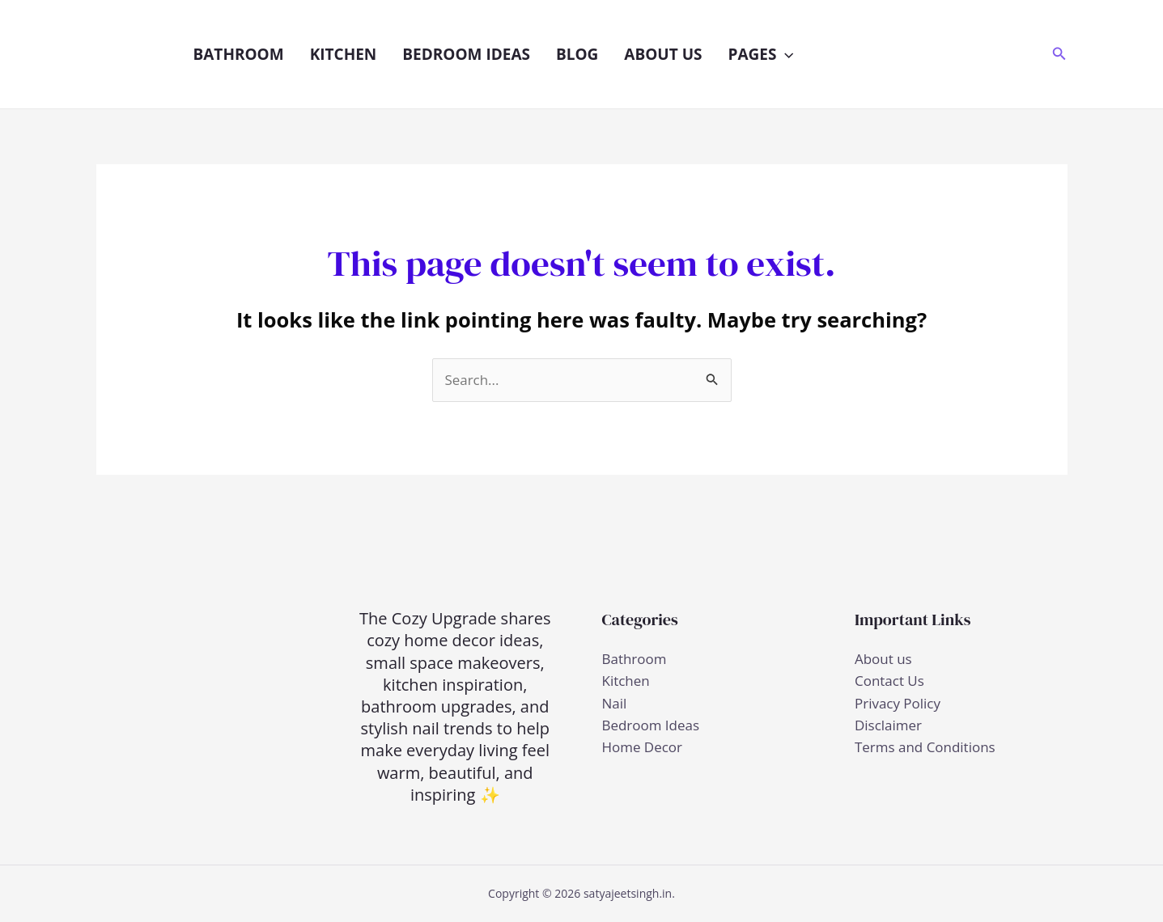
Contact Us (889, 681)
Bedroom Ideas (466, 54)
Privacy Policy (897, 703)
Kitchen (343, 54)
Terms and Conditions (925, 747)
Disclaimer (888, 725)
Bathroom (238, 54)
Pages (760, 54)
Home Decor (642, 747)
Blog (577, 54)
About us (663, 54)
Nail (614, 703)
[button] (784, 54)
